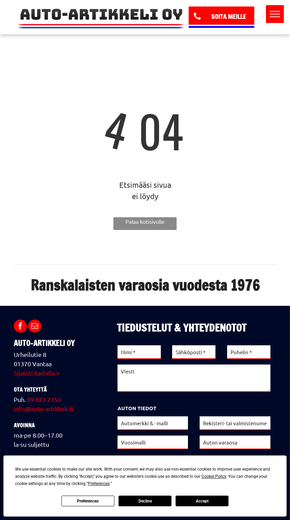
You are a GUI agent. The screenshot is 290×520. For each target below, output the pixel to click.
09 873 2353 (44, 399)
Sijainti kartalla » (36, 373)
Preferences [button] (99, 483)
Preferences (88, 501)
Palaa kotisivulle (145, 221)
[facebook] (20, 327)
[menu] (275, 14)
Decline (145, 501)
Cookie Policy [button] (213, 476)
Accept (202, 501)
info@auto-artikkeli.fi (44, 408)
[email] (34, 327)
